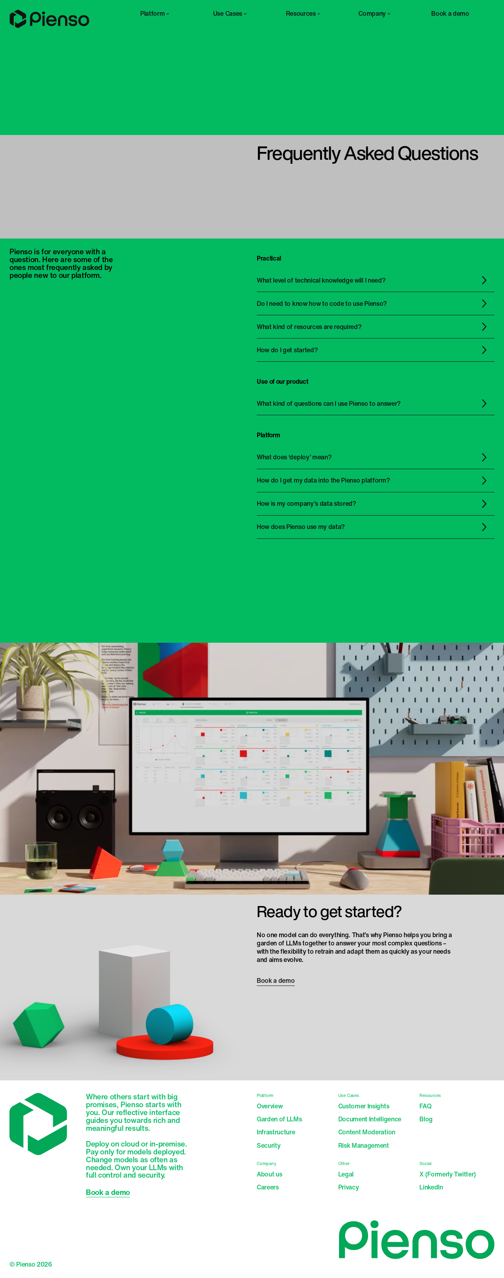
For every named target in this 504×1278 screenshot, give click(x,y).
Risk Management (363, 1145)
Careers (268, 1187)
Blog (426, 1119)
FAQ (425, 1106)
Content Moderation (366, 1132)
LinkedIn (431, 1187)
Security (268, 1145)
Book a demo (450, 13)
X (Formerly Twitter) (447, 1174)
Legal (346, 1174)
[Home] (49, 26)
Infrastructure (276, 1132)
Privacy (348, 1187)
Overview (269, 1106)
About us (269, 1174)
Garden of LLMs (279, 1119)
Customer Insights (363, 1106)
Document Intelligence (369, 1119)
